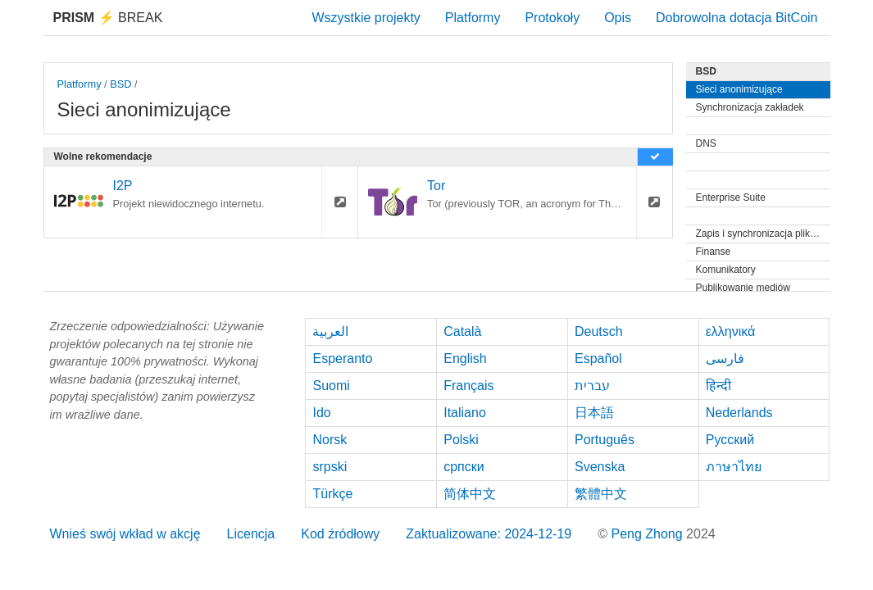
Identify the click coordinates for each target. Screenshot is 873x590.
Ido (321, 413)
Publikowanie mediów (743, 287)
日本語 (594, 413)
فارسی (725, 358)
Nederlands (739, 413)
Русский (730, 440)
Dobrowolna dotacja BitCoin (736, 18)
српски (463, 467)
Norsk (329, 440)
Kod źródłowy (340, 534)
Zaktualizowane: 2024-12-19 (488, 534)
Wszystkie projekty (365, 18)
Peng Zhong (648, 534)
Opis (617, 18)
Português (604, 440)
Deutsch (599, 331)
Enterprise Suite (731, 197)
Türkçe (332, 494)
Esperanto (342, 358)
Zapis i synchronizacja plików (759, 233)
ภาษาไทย (734, 467)
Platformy (473, 18)
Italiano (464, 413)
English (464, 358)
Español (598, 358)
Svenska (600, 467)
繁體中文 (601, 494)
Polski (461, 440)
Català (462, 331)
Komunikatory (726, 269)
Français (468, 386)
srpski (329, 467)
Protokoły (552, 18)
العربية (330, 331)
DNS (706, 143)
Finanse (713, 251)
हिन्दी (718, 386)
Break (108, 18)
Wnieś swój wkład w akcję (125, 534)
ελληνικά (731, 331)
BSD (120, 84)
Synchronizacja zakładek (750, 107)
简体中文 (469, 494)
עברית (592, 386)
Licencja (251, 534)
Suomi (330, 386)
